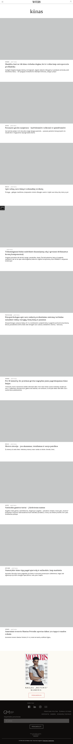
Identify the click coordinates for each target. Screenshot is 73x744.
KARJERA (53, 714)
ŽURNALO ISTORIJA (65, 711)
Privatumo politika (51, 711)
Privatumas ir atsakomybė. (48, 740)
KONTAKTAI (45, 714)
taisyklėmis (35, 736)
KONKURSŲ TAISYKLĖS (64, 714)
